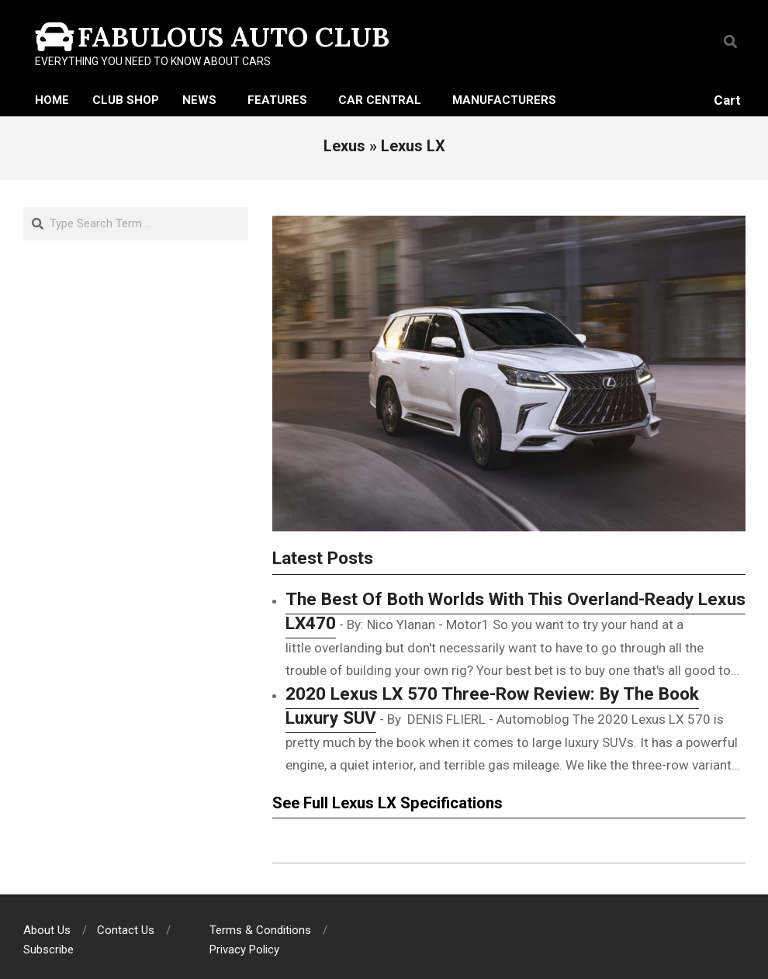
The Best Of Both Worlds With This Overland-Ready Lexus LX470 (515, 611)
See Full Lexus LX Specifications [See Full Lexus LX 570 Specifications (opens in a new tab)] (387, 803)
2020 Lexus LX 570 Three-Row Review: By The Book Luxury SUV (492, 705)
